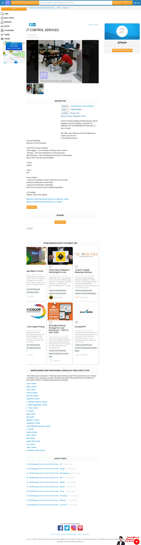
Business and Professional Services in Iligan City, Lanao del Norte (63, 354)
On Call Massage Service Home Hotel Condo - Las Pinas (52, 506)
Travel (5, 34)
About (63, 535)
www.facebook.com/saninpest (88, 103)
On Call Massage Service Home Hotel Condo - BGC (50, 479)
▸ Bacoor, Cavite (35, 391)
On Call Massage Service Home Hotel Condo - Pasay (51, 492)
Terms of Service (83, 535)
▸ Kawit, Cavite (34, 418)
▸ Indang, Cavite (35, 415)
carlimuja (36, 359)
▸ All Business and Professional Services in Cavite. (48, 202)
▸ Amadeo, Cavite (35, 388)
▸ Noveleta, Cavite (36, 433)
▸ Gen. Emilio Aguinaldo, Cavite (41, 406)
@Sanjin (123, 42)
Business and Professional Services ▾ (25, 3)
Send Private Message (123, 50)
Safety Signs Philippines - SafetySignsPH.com (63, 270)
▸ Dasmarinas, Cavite (37, 400)
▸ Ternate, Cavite (35, 448)
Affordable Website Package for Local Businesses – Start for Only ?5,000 (63, 329)
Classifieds (7, 30)
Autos (5, 26)
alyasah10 (61, 361)
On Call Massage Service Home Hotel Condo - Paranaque (52, 497)
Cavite (65, 8)
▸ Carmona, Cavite (36, 394)
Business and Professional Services (48, 8)
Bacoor (71, 8)
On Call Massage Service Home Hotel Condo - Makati (51, 483)
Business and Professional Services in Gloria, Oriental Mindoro (86, 292)
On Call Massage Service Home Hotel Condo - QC (50, 465)
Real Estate (7, 18)
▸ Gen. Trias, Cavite (36, 409)
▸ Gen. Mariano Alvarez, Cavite (41, 403)
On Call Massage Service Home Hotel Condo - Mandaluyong (53, 474)
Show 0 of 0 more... (33, 228)
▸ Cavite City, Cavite (36, 397)
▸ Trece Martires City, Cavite (40, 451)
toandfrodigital (87, 299)
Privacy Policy (71, 535)
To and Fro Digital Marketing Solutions (86, 270)
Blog (58, 535)
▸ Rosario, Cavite (35, 436)
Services (31, 8)
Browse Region (35, 207)
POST (14, 9)
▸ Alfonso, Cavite (35, 384)
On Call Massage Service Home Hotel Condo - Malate (51, 488)
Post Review (64, 222)
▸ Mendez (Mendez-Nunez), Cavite (42, 427)
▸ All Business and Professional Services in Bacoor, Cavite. (52, 199)
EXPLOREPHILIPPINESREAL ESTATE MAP (14, 46)
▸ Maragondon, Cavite (37, 424)
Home (53, 535)
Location (118, 3)
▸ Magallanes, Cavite (37, 421)
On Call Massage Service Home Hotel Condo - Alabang (52, 501)
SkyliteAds (36, 297)
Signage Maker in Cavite (39, 270)
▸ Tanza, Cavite (35, 445)
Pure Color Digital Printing (36, 327)
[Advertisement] (84, 15)
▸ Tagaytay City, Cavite (37, 442)
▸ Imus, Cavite (34, 412)
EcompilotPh (83, 327)
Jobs (4, 13)
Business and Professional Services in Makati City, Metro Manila (37, 352)
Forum (5, 38)
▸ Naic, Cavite (34, 430)
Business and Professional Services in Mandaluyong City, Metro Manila (87, 349)
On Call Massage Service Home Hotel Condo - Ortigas (51, 470)
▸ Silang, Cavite (35, 439)
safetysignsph (62, 296)
